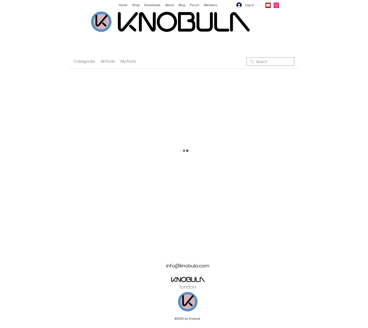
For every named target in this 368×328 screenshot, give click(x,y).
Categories (84, 61)
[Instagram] (276, 5)
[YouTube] (268, 5)
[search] (270, 61)
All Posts (108, 61)
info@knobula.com (187, 265)
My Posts (128, 61)
